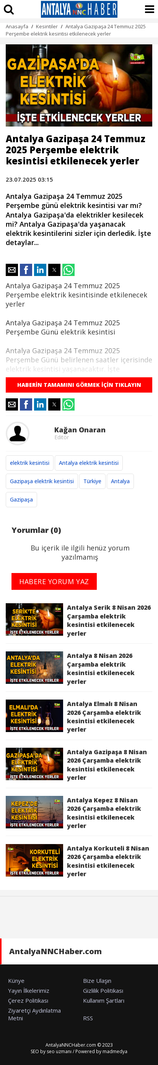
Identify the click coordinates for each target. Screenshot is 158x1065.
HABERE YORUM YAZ (54, 581)
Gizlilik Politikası (103, 990)
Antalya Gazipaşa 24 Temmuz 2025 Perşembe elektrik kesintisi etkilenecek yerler (76, 30)
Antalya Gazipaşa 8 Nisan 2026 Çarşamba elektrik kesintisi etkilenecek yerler (76, 765)
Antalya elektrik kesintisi (89, 462)
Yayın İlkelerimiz (28, 990)
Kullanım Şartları (103, 1000)
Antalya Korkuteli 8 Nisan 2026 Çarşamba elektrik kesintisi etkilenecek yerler (77, 861)
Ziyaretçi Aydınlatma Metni (34, 1014)
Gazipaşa (21, 499)
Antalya (120, 481)
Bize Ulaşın (97, 980)
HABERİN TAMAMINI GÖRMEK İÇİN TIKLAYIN (79, 384)
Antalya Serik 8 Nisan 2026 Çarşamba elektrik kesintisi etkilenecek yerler (78, 620)
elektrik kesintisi (29, 462)
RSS (88, 1018)
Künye (16, 980)
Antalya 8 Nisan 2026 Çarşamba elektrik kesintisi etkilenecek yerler (70, 668)
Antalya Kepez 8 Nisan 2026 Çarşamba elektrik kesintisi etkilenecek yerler (73, 813)
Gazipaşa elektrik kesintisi (42, 481)
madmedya (115, 1051)
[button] (12, 270)
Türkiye (92, 481)
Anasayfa (17, 26)
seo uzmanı (59, 1051)
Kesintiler (47, 26)
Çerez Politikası (28, 1000)
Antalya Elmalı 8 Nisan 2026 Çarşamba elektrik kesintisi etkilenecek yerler (73, 717)
